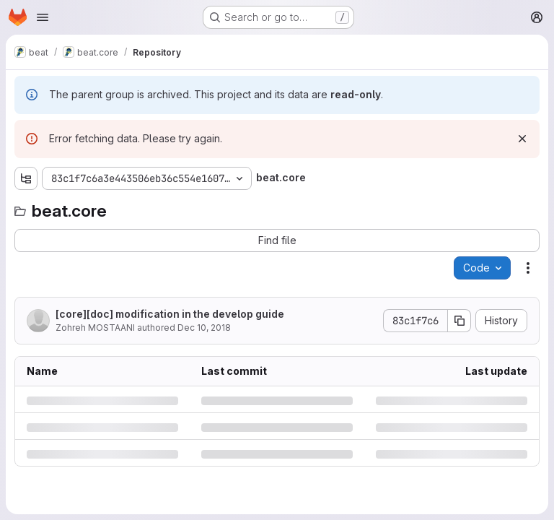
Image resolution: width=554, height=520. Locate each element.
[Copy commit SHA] (459, 320)
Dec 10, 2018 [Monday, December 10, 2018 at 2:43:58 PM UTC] (204, 327)
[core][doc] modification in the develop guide (170, 314)
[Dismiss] (522, 138)
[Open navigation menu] (42, 17)
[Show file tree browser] (26, 178)
